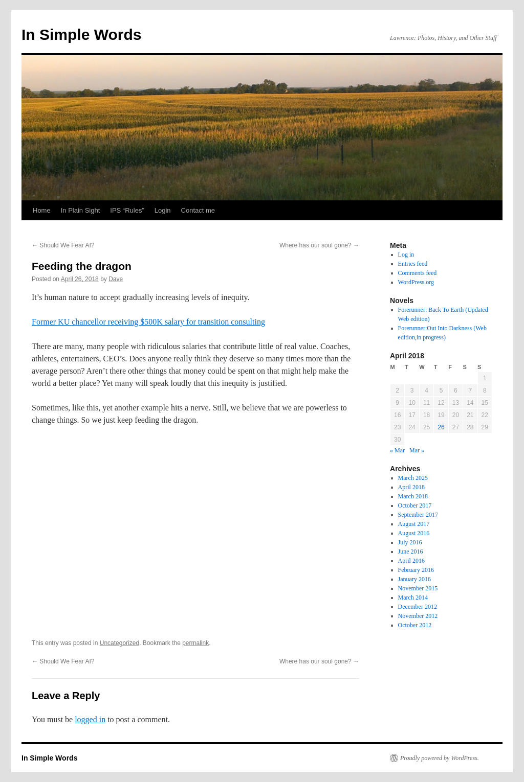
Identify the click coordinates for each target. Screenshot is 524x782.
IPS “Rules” (127, 210)
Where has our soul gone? (319, 245)
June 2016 (410, 551)
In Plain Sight (80, 210)
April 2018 (411, 487)
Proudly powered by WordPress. (439, 758)
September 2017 (418, 514)
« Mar (397, 450)
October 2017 (415, 505)
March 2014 (413, 597)
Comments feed (417, 273)
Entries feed (413, 263)
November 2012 (418, 615)
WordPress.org (416, 282)
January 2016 (414, 579)
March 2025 (413, 477)
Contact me (198, 210)
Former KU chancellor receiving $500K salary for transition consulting (148, 321)
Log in (406, 254)
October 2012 (415, 625)
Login (163, 210)
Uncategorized (119, 643)
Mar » (416, 450)
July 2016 (410, 542)
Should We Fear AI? (63, 245)
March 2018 (413, 496)
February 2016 (416, 569)
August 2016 (414, 533)
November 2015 (418, 588)
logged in (90, 719)
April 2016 (411, 560)
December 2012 (417, 606)
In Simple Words (81, 34)
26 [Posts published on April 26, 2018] (441, 427)
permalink (195, 643)
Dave (115, 279)
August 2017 (414, 523)
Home (42, 210)
